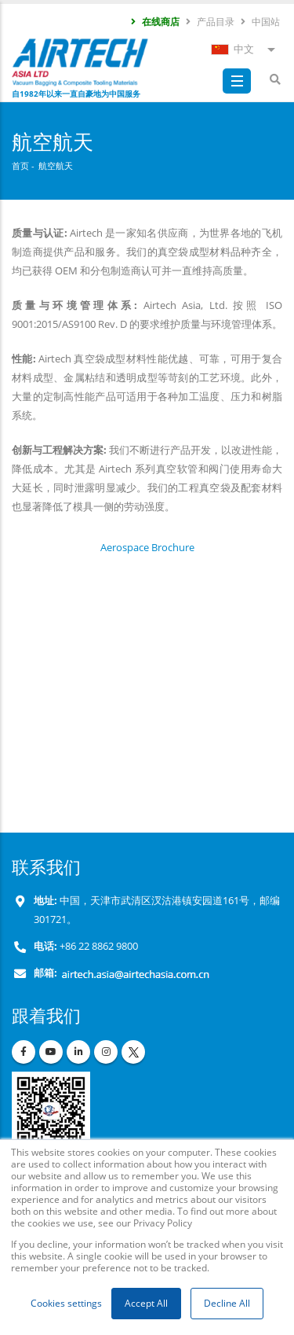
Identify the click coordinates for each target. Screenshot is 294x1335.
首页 (20, 165)
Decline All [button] (227, 1303)
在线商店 (154, 21)
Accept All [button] (146, 1303)
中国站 (259, 21)
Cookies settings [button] (66, 1303)
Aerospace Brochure (147, 547)
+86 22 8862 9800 (97, 946)
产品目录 (209, 21)
